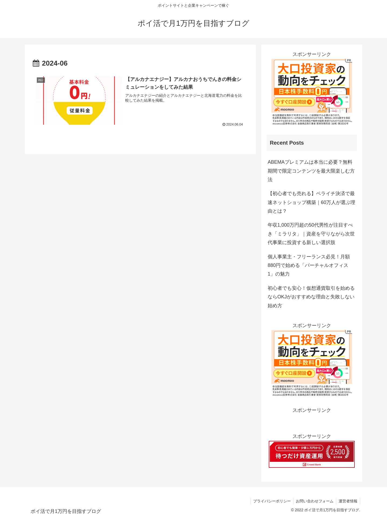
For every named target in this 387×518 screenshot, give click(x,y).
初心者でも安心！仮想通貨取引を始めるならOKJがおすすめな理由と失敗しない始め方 (311, 296)
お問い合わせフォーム (314, 501)
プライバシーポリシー (270, 501)
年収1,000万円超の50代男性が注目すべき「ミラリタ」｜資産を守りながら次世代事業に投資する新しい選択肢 (311, 233)
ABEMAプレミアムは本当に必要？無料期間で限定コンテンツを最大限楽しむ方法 (311, 170)
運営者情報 (347, 501)
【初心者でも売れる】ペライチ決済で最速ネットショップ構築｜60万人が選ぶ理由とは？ (311, 202)
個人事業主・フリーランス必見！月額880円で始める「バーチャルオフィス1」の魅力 (309, 265)
